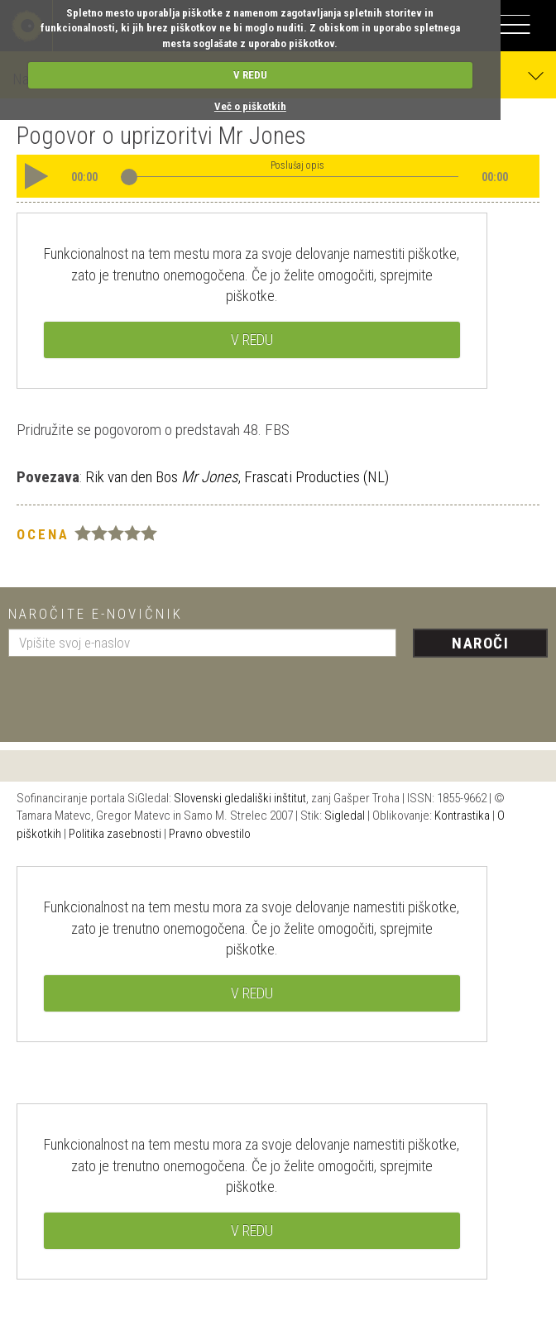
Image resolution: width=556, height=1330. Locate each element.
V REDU (250, 75)
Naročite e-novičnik (95, 613)
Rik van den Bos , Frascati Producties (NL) (235, 476)
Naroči (480, 643)
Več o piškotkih (250, 106)
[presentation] (134, 693)
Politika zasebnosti (115, 833)
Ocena (43, 534)
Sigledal (344, 815)
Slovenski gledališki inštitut (240, 798)
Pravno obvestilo (210, 833)
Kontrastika (462, 815)
